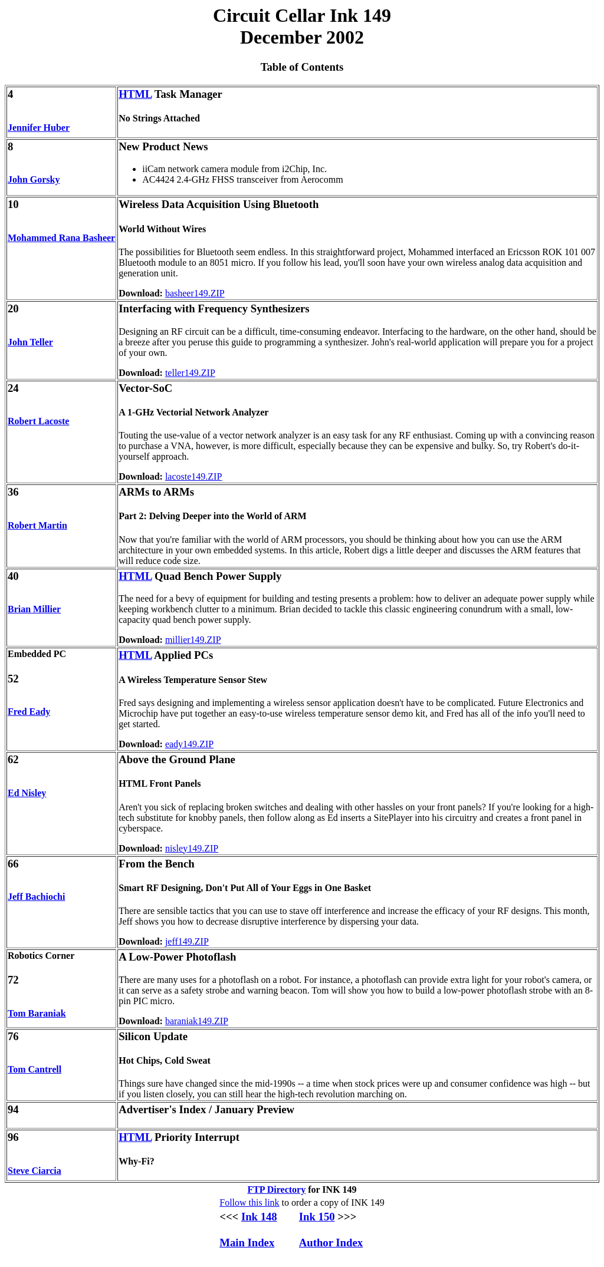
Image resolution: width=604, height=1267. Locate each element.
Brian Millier (34, 609)
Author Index (331, 1242)
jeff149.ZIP (187, 941)
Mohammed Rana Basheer (61, 238)
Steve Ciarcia (34, 1171)
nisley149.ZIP (191, 848)
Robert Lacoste (38, 421)
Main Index (246, 1242)
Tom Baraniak (37, 1013)
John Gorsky (34, 179)
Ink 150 (317, 1216)
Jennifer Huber (39, 128)
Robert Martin (37, 525)
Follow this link (249, 1202)
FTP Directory (276, 1189)
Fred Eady (29, 712)
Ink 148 (259, 1216)
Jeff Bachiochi (36, 897)
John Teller (30, 342)
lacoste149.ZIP (193, 476)
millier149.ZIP (193, 640)
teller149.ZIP (190, 373)
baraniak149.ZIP (196, 1021)
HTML (135, 94)
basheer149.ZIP (195, 293)
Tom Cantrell (34, 1069)
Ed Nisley (27, 793)
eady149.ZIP (189, 744)
